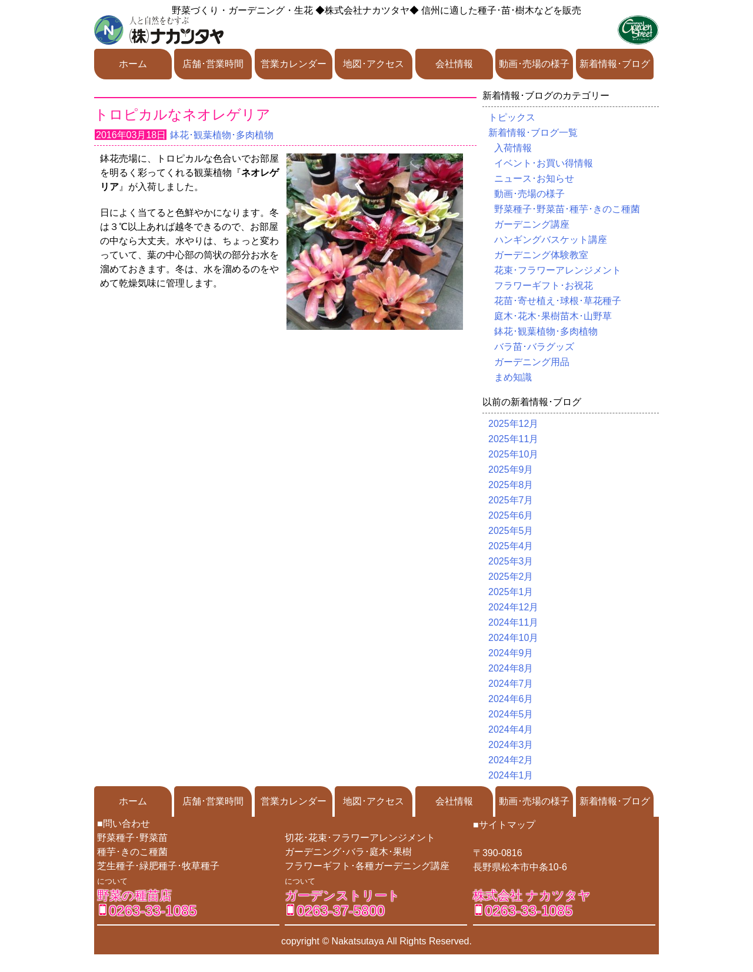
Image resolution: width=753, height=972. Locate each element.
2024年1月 (511, 775)
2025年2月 (511, 577)
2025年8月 (511, 485)
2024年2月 (511, 760)
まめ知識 (513, 377)
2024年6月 (511, 699)
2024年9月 (511, 653)
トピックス (511, 117)
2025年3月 (511, 561)
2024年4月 (511, 729)
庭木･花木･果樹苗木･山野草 (553, 316)
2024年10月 (513, 638)
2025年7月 (511, 500)
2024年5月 (511, 714)
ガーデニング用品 (531, 362)
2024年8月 (511, 668)
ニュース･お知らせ (534, 178)
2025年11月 (513, 439)
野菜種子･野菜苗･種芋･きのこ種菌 (567, 209)
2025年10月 (513, 454)
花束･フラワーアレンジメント (557, 270)
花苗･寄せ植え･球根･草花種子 (557, 301)
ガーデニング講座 (531, 224)
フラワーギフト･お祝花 (543, 285)
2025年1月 (511, 592)
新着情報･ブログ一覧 (533, 133)
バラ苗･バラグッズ (534, 347)
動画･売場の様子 (534, 64)
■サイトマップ (504, 825)
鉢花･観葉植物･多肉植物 (222, 135)
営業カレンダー (293, 64)
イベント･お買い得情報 (543, 163)
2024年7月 (511, 684)
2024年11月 (513, 622)
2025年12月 (513, 424)
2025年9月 (511, 470)
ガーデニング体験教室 (541, 255)
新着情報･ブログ (614, 64)
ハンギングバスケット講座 (550, 240)
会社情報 (454, 64)
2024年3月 (511, 745)
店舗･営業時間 (213, 64)
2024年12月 (513, 607)
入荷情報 (513, 148)
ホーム (133, 64)
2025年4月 (511, 546)
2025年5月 (511, 531)
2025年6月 (511, 515)
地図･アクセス (373, 64)
